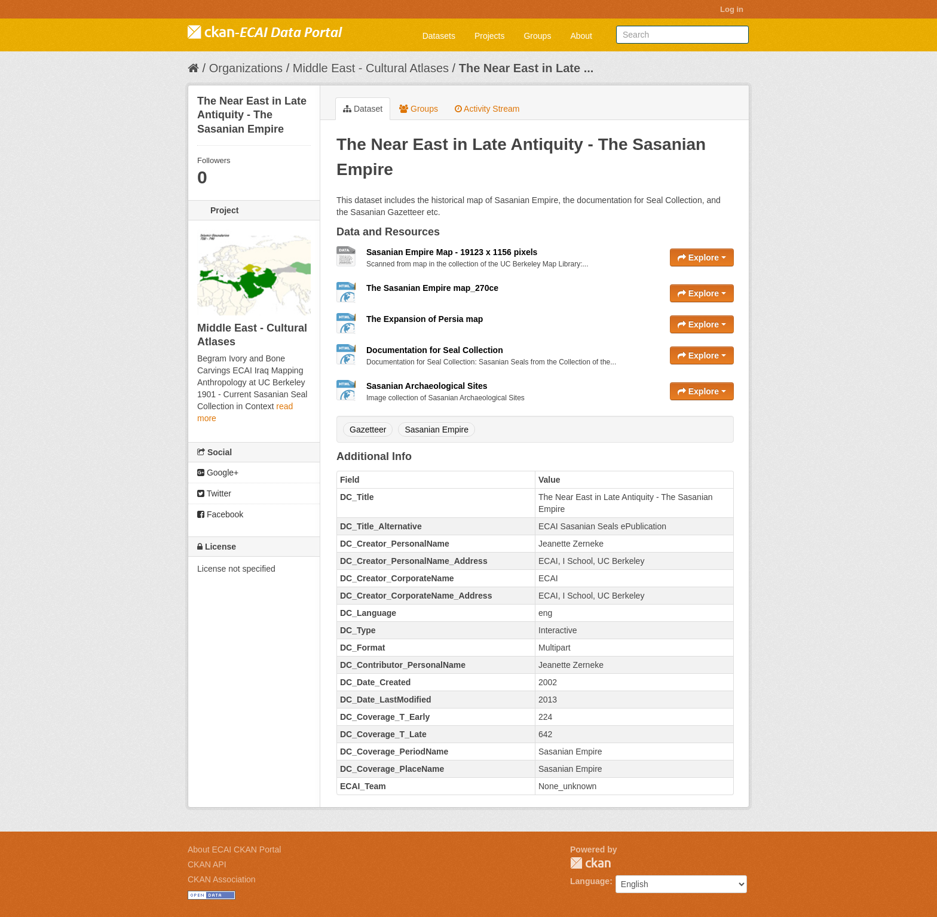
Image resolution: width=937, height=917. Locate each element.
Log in (731, 9)
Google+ (217, 472)
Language (590, 881)
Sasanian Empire (436, 429)
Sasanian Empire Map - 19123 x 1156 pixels (451, 252)
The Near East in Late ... (526, 68)
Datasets (438, 36)
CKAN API (207, 864)
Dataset (362, 109)
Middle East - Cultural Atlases (371, 68)
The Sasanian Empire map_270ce (432, 288)
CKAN (590, 863)
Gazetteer (368, 429)
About (581, 36)
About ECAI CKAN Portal (234, 849)
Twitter (214, 493)
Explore (702, 257)
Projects (489, 36)
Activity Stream (487, 109)
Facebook (220, 514)
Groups (537, 36)
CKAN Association (222, 879)
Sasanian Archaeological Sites (427, 386)
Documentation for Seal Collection (434, 350)
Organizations (246, 68)
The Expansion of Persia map (424, 319)
